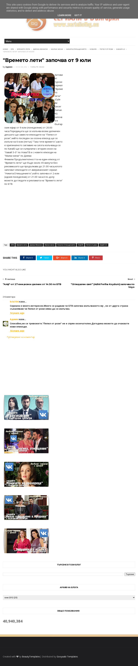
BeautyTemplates (31, 656)
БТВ (12, 49)
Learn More (64, 15)
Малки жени (57, 49)
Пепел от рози (106, 49)
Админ (14, 319)
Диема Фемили (40, 49)
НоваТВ (93, 49)
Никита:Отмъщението (76, 49)
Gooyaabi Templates (67, 656)
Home (5, 49)
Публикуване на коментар (21, 337)
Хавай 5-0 (120, 49)
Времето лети (23, 49)
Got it (78, 15)
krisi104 (14, 301)
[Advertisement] (69, 365)
